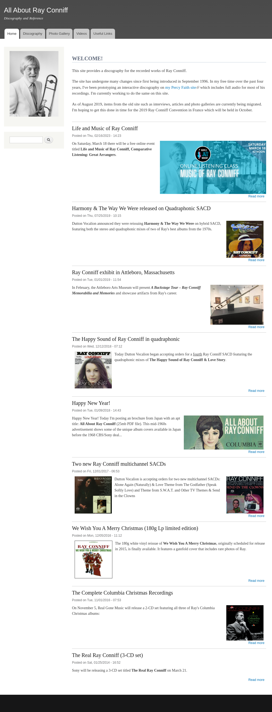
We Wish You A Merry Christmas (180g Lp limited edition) (135, 528)
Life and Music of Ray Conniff (105, 128)
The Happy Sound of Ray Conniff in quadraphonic (126, 339)
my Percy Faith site (182, 87)
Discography (32, 34)
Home (11, 34)
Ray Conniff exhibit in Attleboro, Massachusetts (123, 272)
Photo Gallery (59, 34)
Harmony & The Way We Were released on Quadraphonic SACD (141, 208)
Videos (81, 34)
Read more (256, 196)
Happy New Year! (91, 403)
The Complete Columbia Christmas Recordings (122, 593)
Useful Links (103, 34)
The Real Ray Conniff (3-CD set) (107, 655)
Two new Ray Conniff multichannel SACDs (119, 464)
